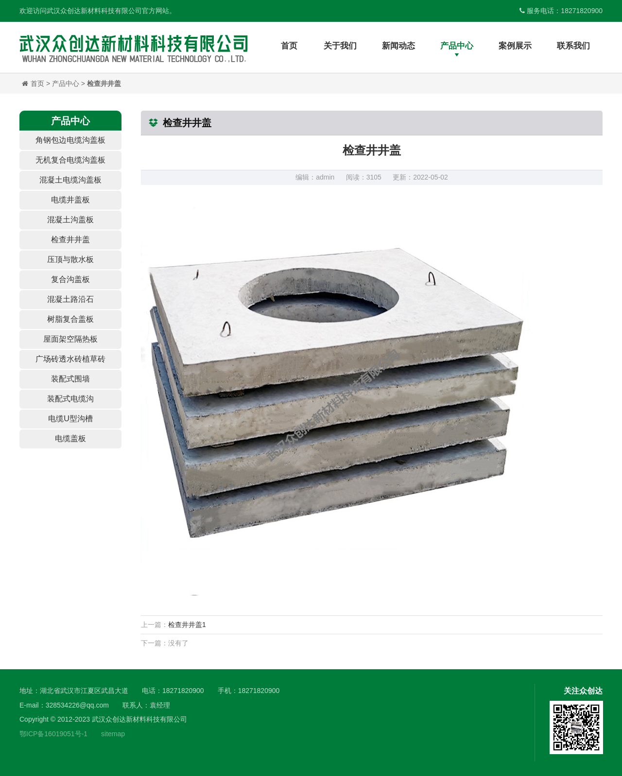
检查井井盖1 (187, 624)
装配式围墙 (70, 379)
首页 (37, 83)
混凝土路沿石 (70, 299)
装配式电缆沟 (70, 399)
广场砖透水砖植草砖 (70, 359)
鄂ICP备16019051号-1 (53, 734)
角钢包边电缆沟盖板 (70, 140)
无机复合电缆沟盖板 (70, 160)
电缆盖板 (70, 438)
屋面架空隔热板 (70, 339)
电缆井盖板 (70, 200)
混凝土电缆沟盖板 (70, 180)
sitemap (113, 734)
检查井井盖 (104, 83)
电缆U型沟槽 (70, 418)
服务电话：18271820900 (561, 11)
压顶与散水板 (70, 259)
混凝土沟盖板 (70, 219)
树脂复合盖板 (70, 319)
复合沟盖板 (70, 279)
